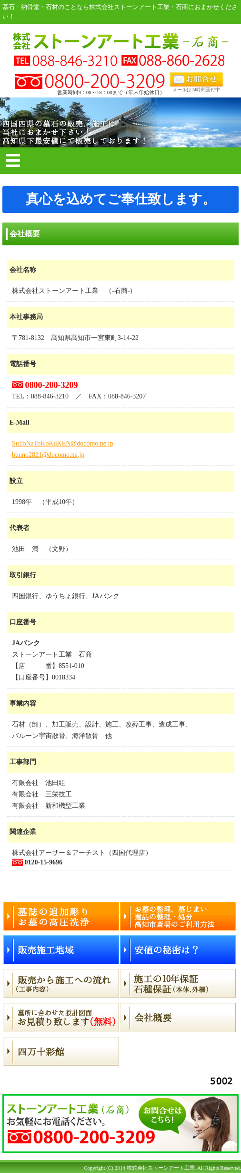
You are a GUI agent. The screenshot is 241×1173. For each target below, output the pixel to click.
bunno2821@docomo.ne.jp (48, 454)
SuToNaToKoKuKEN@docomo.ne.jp (62, 443)
